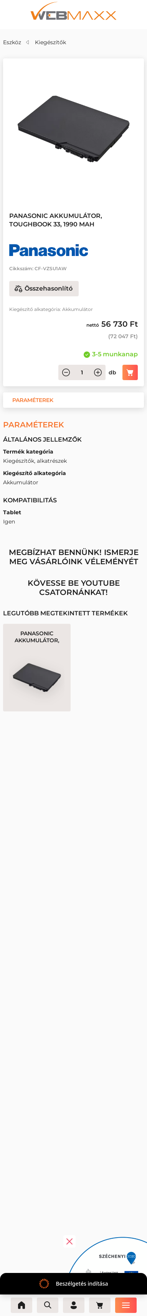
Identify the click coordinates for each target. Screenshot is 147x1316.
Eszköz (12, 42)
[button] (32, 400)
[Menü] (126, 1305)
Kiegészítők (50, 42)
